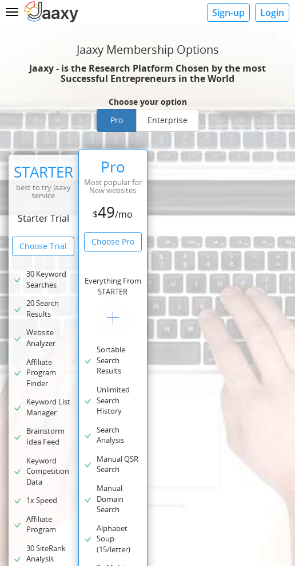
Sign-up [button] (228, 12)
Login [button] (272, 12)
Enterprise (168, 120)
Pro (116, 120)
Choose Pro (112, 241)
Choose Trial (43, 246)
